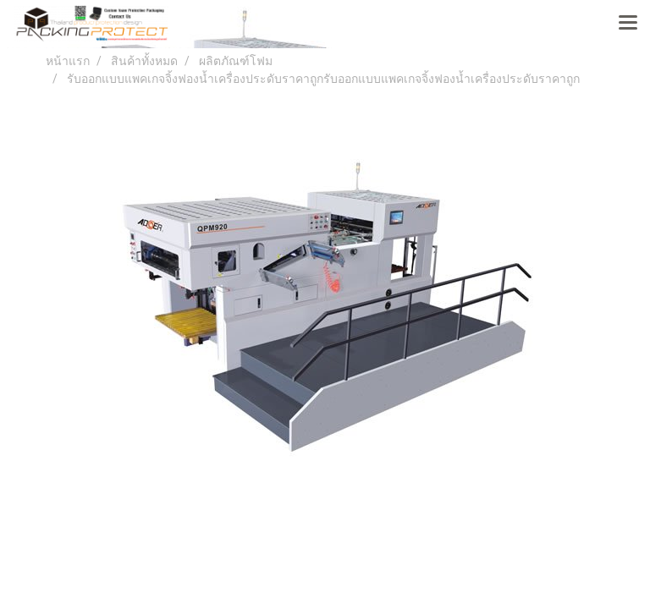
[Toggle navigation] (628, 23)
